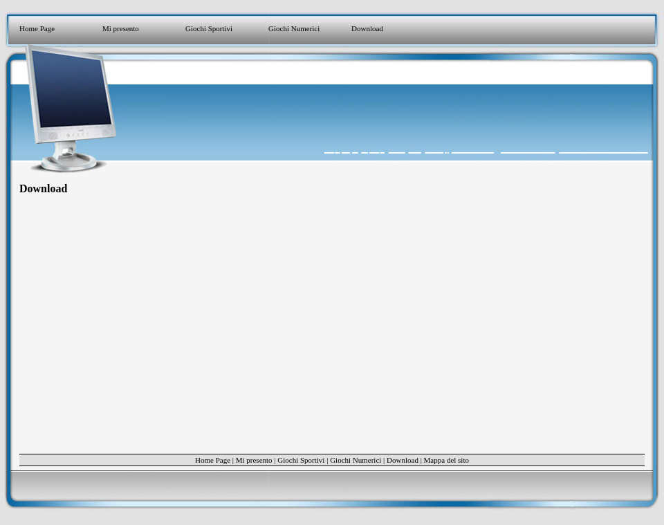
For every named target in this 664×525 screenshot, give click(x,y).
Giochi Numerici (294, 28)
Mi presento (120, 28)
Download (367, 28)
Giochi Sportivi (208, 28)
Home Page (37, 28)
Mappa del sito (446, 460)
